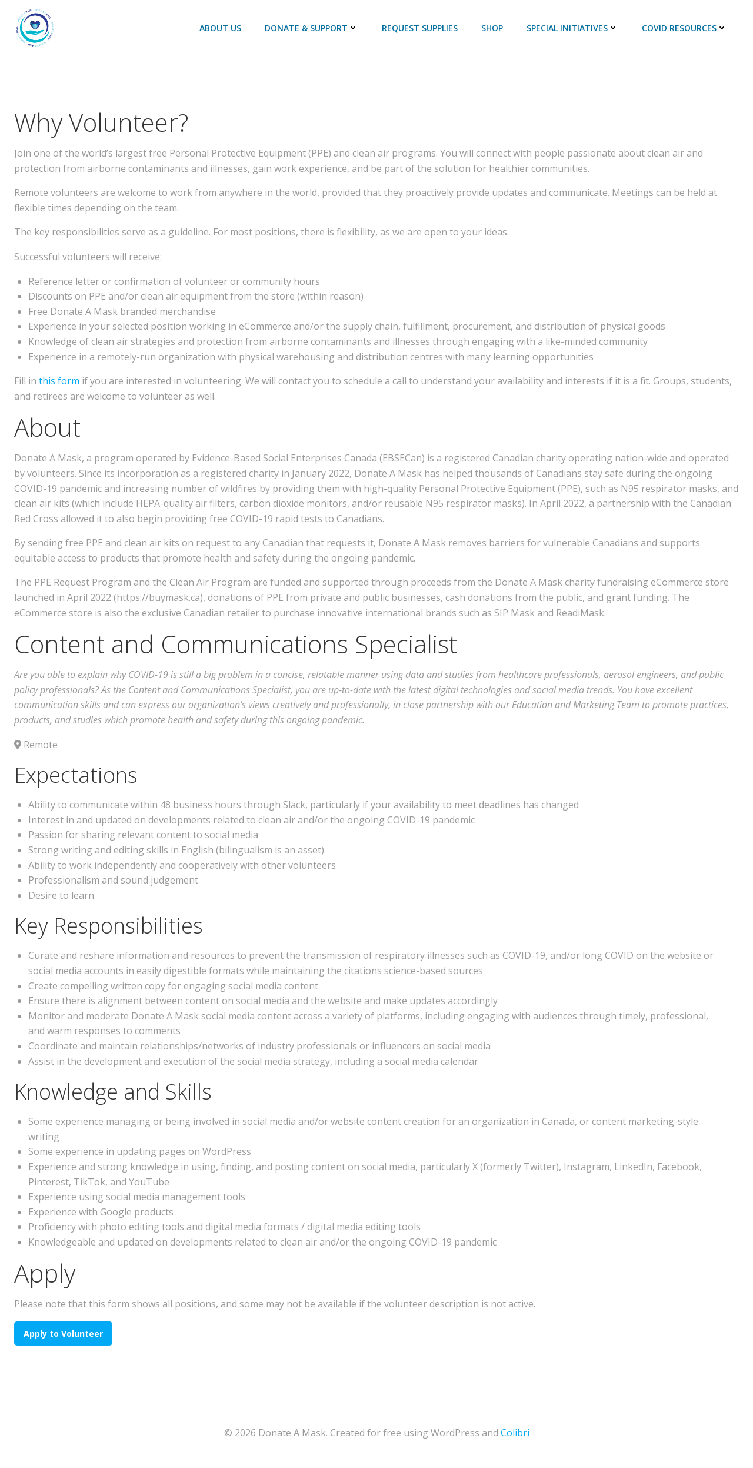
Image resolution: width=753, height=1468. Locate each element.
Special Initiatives (572, 28)
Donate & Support (311, 28)
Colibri (515, 1432)
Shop (492, 28)
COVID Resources (684, 28)
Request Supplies (420, 28)
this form (59, 380)
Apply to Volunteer (63, 1333)
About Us (220, 28)
